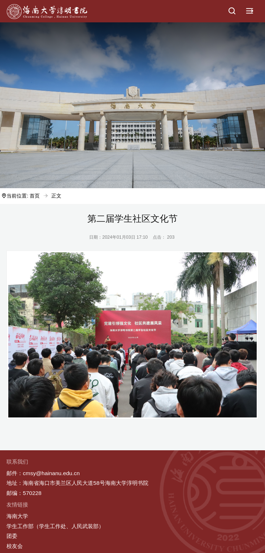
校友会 (14, 546)
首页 (35, 196)
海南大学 (17, 516)
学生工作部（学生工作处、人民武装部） (55, 526)
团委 (11, 536)
